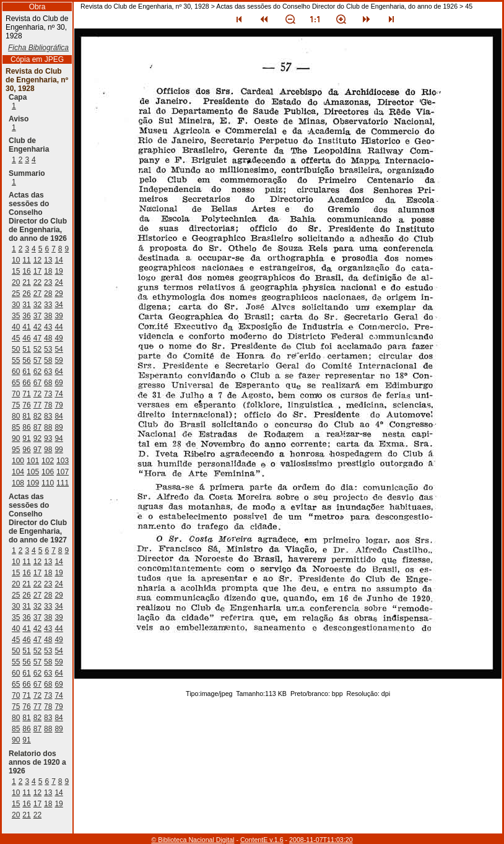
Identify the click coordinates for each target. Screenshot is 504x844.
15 (16, 271)
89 (58, 427)
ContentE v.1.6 (262, 839)
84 (58, 416)
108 (18, 483)
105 (33, 472)
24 (58, 282)
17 (37, 271)
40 (16, 327)
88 (48, 427)
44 (58, 327)
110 (47, 483)
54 (58, 349)
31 (26, 304)
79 (58, 405)
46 (26, 338)
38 (48, 315)
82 (37, 416)
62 (37, 371)
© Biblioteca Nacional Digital (192, 839)
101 (33, 460)
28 (48, 293)
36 (26, 315)
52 (37, 349)
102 (47, 460)
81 (26, 416)
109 (33, 483)
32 (37, 304)
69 (58, 382)
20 (16, 282)
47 (37, 338)
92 (37, 438)
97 (37, 449)
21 (26, 282)
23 (48, 282)
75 (16, 405)
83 (48, 416)
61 (26, 371)
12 (37, 260)
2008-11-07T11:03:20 (321, 839)
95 (16, 449)
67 (37, 382)
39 (58, 315)
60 (16, 371)
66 (26, 382)
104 (18, 472)
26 (26, 293)
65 (16, 382)
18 (48, 271)
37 (37, 315)
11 (26, 260)
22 (37, 282)
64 (58, 371)
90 (16, 438)
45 (16, 338)
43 (48, 327)
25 (16, 293)
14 (58, 260)
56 (26, 360)
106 (47, 472)
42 (37, 327)
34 (58, 304)
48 (48, 338)
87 (37, 427)
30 (16, 304)
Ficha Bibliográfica (38, 47)
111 (62, 483)
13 (48, 260)
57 (37, 360)
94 (58, 438)
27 (37, 293)
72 (37, 393)
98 (48, 449)
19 (58, 271)
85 (16, 427)
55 (16, 360)
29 (58, 293)
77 (37, 405)
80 (16, 416)
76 (26, 405)
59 (58, 360)
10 (16, 260)
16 (26, 271)
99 (58, 449)
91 (26, 438)
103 (62, 460)
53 (48, 349)
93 (48, 438)
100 (18, 460)
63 (48, 371)
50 (16, 349)
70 (16, 393)
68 (48, 382)
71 (26, 393)
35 (16, 315)
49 (58, 338)
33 (48, 304)
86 (26, 427)
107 (62, 472)
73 (48, 393)
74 (58, 393)
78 (48, 405)
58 (48, 360)
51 (26, 349)
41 (26, 327)
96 (26, 449)
